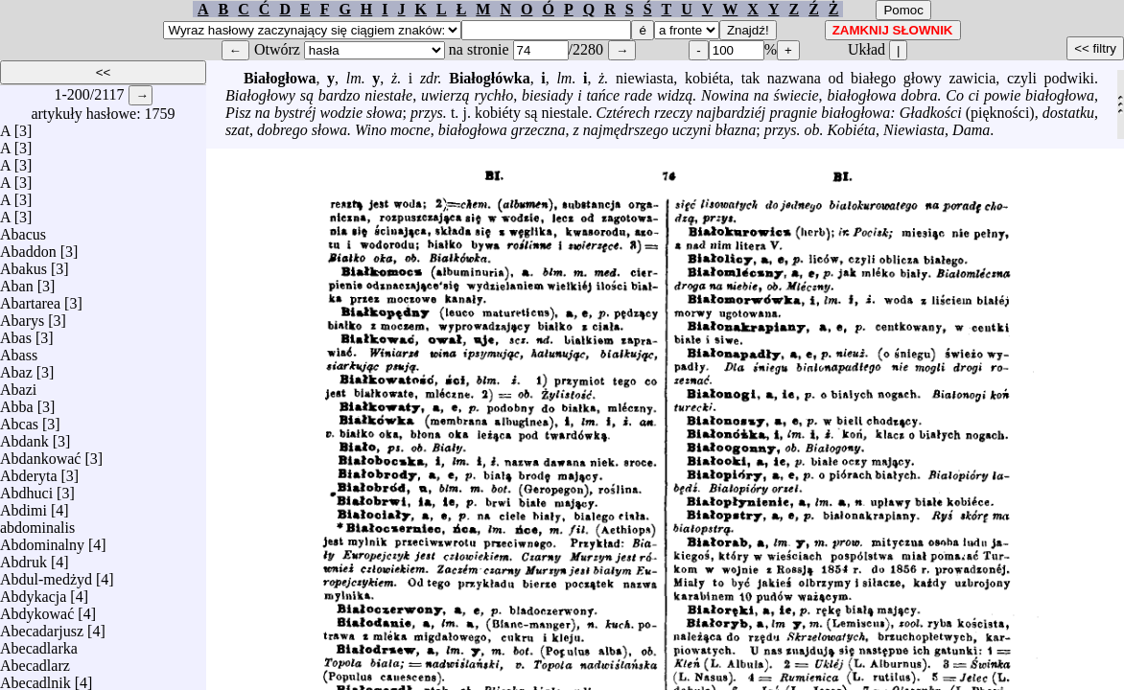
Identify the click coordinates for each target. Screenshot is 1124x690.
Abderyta (29, 471)
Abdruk (23, 557)
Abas (16, 333)
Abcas (19, 419)
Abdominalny (42, 540)
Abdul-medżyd (46, 574)
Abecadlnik (35, 678)
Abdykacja (33, 592)
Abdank (24, 436)
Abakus (23, 264)
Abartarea (30, 298)
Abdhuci (26, 488)
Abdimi (23, 505)
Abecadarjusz (41, 626)
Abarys (22, 316)
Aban (17, 281)
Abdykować (37, 609)
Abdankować (40, 454)
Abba (17, 402)
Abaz (16, 367)
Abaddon (28, 247)
